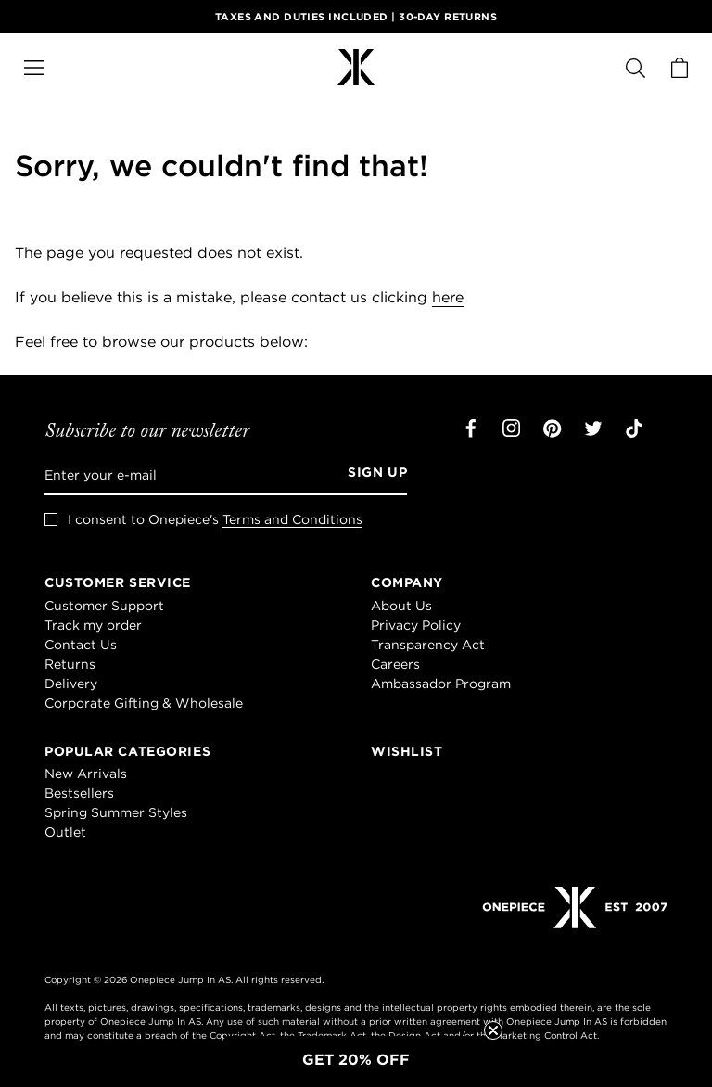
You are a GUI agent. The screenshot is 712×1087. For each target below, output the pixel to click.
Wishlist (406, 751)
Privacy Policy (416, 625)
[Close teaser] (493, 1030)
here (448, 297)
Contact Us (80, 644)
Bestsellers (79, 793)
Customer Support (104, 605)
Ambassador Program (441, 683)
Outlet (65, 832)
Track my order (93, 625)
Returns (69, 664)
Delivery (70, 683)
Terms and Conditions (292, 519)
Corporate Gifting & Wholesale (143, 703)
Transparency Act (428, 644)
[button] (356, 1059)
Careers (395, 664)
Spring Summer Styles (115, 812)
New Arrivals (85, 773)
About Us (401, 605)
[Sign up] (371, 474)
